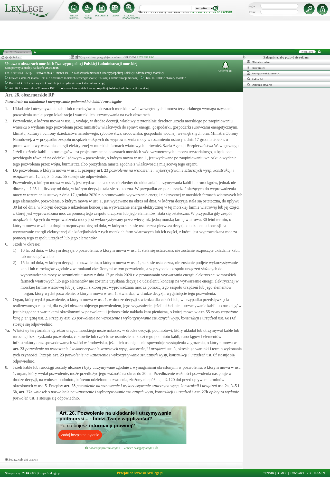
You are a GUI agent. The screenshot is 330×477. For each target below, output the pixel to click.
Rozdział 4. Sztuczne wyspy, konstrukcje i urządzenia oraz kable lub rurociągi (55, 83)
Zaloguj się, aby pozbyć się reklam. (286, 57)
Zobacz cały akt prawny (21, 459)
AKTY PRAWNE (87, 17)
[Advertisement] (165, 34)
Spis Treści (256, 67)
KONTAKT (297, 473)
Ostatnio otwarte (259, 84)
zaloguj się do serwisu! (211, 12)
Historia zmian (258, 62)
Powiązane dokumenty (263, 73)
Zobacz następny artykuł (140, 448)
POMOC (282, 473)
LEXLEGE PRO (145, 57)
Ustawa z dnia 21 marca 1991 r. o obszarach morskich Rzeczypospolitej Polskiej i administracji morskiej (71, 78)
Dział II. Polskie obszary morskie (163, 78)
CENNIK (115, 16)
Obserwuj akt (225, 67)
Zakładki (255, 79)
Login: (252, 6)
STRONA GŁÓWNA (74, 17)
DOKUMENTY (101, 16)
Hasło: (252, 12)
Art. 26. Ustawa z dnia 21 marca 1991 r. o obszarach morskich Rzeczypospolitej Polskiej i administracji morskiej (77, 88)
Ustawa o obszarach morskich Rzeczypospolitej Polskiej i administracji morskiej (71, 64)
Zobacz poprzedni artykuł (102, 448)
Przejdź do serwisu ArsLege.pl (140, 473)
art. (102, 170)
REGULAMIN (315, 473)
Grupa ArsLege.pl (49, 473)
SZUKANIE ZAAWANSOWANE (129, 17)
